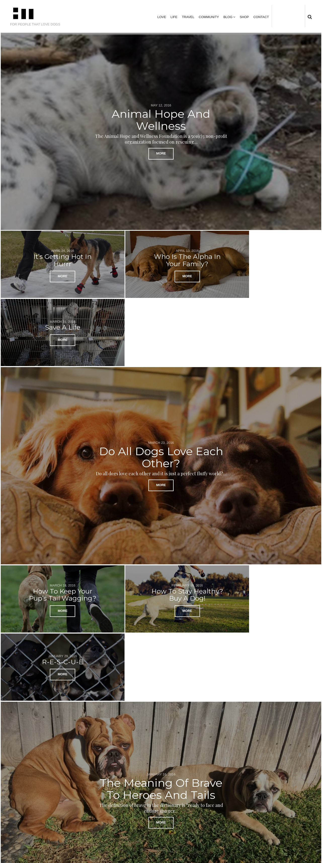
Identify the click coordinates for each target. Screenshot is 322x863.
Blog (227, 17)
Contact (261, 17)
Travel (188, 17)
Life (174, 17)
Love (161, 17)
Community (209, 17)
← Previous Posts (26, 776)
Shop (244, 17)
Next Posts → (299, 776)
